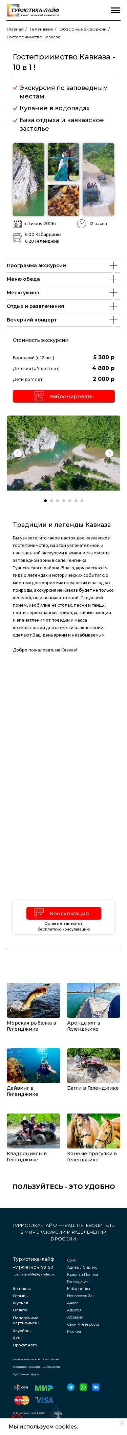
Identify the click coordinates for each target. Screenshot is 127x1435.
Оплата (20, 1310)
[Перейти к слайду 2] (51, 500)
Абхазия (75, 1317)
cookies (66, 1426)
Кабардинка (78, 1288)
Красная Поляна (82, 1274)
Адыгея (74, 1310)
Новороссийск (80, 1295)
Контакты (22, 1288)
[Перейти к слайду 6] (76, 500)
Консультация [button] (69, 913)
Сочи (72, 1260)
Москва (74, 1331)
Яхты (17, 1338)
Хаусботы (22, 1330)
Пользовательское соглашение (36, 1359)
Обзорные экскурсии (83, 29)
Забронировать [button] (71, 396)
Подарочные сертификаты (26, 1320)
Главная (15, 29)
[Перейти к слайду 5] (69, 500)
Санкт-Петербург (83, 1324)
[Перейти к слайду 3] (57, 500)
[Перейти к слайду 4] (63, 500)
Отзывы (20, 1295)
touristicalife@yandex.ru (35, 1274)
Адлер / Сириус (82, 1267)
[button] (39, 396)
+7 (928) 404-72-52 (33, 1267)
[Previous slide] (18, 453)
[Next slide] (109, 453)
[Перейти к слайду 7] (82, 500)
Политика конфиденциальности (36, 1366)
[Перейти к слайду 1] (45, 500)
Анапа (73, 1303)
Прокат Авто (25, 1345)
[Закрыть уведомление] (122, 1423)
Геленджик (41, 29)
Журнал (20, 1303)
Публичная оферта (26, 1374)
